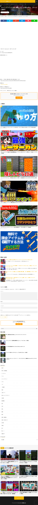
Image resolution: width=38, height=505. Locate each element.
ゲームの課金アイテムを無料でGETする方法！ (11, 4)
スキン (3, 381)
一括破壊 (3, 387)
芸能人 (3, 425)
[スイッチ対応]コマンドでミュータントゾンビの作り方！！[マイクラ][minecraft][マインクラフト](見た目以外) (18, 127)
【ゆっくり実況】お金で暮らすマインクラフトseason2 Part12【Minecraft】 (19, 259)
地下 (2, 403)
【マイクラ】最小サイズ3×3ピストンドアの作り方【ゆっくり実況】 (17, 352)
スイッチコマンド (4, 128)
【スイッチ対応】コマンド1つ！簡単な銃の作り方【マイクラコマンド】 (12, 202)
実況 (7, 12)
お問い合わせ (21, 4)
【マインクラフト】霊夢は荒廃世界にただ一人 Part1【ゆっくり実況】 (17, 340)
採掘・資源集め (4, 417)
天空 (2, 406)
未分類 (3, 422)
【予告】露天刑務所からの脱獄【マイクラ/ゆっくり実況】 (28, 493)
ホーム (1, 4)
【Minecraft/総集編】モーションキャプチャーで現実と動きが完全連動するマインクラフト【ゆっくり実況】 (9, 477)
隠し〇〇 (3, 430)
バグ (2, 384)
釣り (2, 428)
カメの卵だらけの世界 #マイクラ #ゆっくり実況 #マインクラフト (28, 477)
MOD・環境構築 (4, 370)
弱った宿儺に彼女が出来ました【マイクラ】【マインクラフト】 (16, 334)
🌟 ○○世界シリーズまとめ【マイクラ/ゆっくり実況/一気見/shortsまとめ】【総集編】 (9, 493)
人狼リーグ (3, 392)
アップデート (4, 373)
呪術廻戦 (3, 400)
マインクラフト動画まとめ (22, 502)
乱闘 (2, 389)
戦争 (2, 414)
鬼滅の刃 (3, 433)
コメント (2, 291)
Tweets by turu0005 (4, 84)
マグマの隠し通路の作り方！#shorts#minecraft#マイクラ (15, 346)
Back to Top (19, 498)
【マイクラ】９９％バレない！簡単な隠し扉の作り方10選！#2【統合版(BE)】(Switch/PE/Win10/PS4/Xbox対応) (19, 177)
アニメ (3, 376)
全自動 (3, 398)
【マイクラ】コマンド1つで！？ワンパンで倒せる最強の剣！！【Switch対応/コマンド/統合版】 (16, 227)
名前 (2, 301)
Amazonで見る (19, 97)
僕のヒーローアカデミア (5, 395)
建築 (2, 411)
